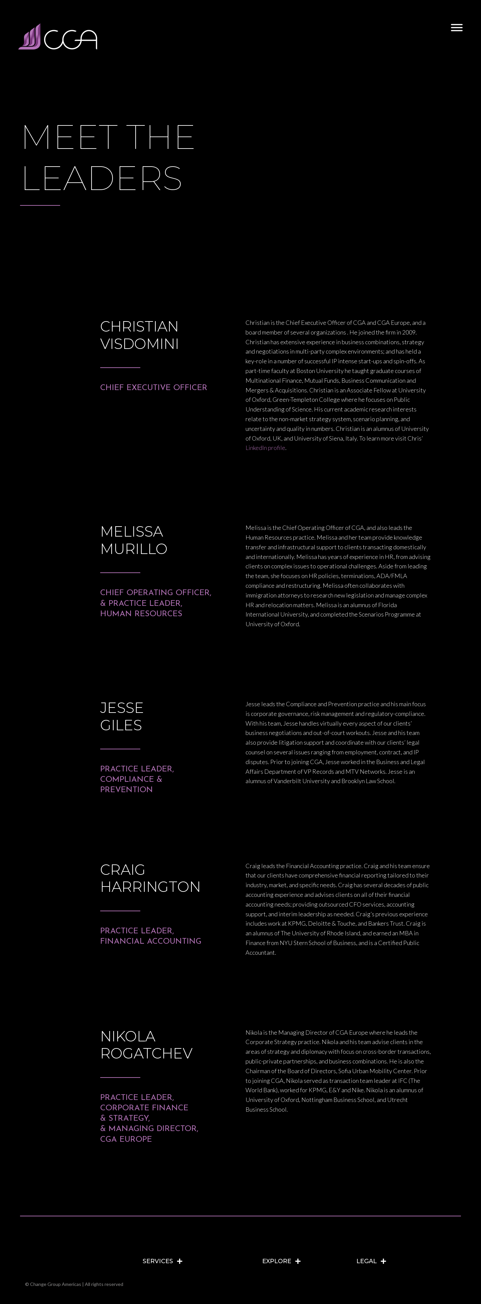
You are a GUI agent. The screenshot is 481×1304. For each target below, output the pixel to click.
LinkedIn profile (265, 447)
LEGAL (366, 1261)
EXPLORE (276, 1261)
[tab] (199, 1261)
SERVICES (158, 1261)
